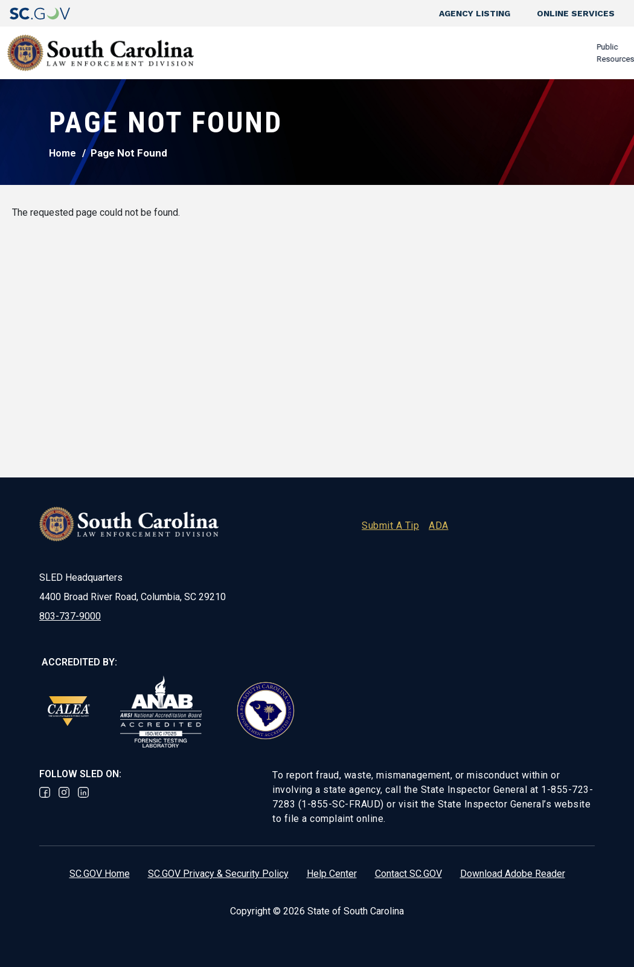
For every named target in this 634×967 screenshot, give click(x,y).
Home (62, 153)
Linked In (83, 792)
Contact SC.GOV (408, 873)
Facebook (44, 792)
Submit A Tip (390, 525)
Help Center (332, 873)
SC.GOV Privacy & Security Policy (218, 873)
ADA (439, 525)
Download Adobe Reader (512, 873)
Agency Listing (474, 13)
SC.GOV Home (99, 873)
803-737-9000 (70, 616)
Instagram (64, 792)
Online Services (576, 13)
